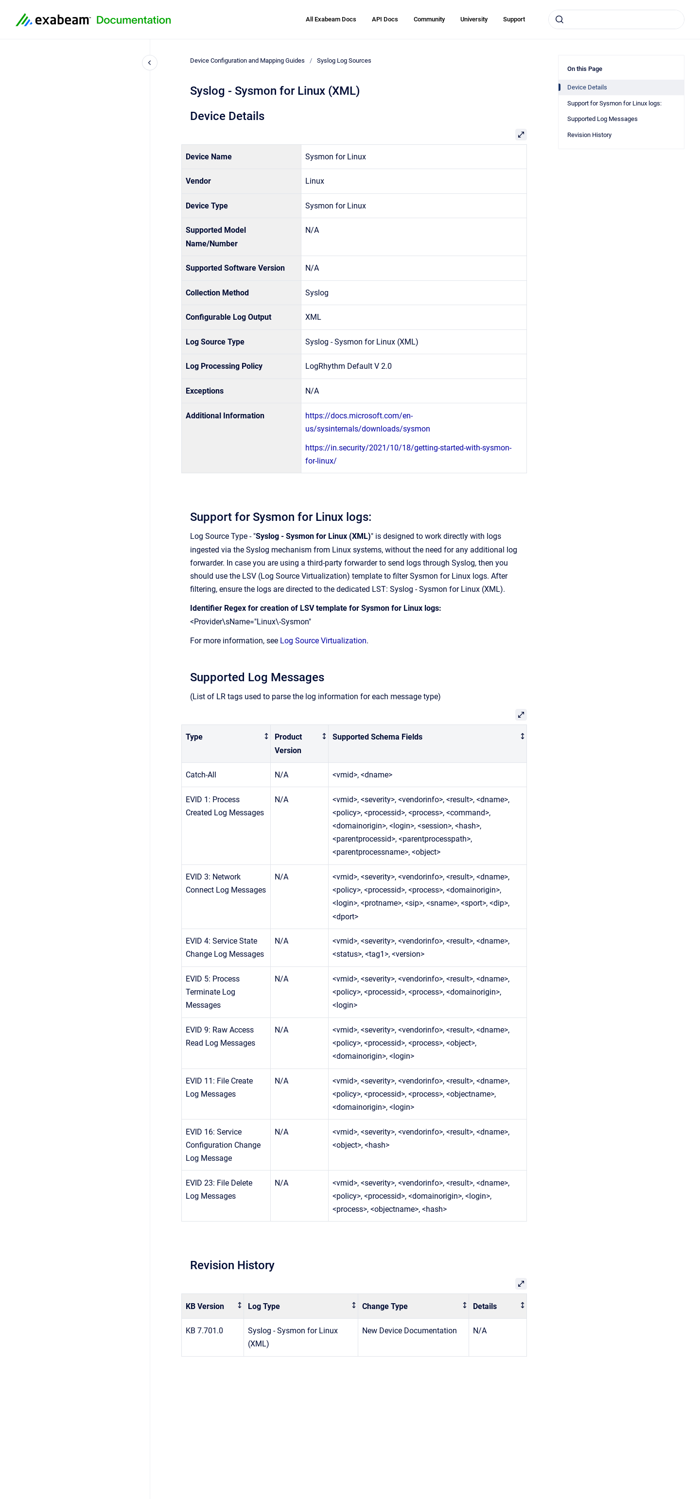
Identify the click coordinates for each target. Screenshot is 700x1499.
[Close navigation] (150, 62)
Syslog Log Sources (344, 60)
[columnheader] (226, 744)
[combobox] (616, 19)
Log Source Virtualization (323, 640)
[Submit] (559, 19)
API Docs (385, 19)
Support (514, 19)
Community (429, 19)
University (474, 19)
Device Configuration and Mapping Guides (247, 60)
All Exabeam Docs (331, 19)
